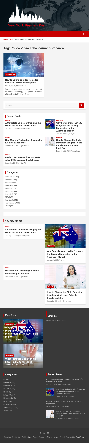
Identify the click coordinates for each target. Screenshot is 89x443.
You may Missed (13, 220)
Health (59, 137)
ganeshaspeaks (24, 128)
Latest (8, 120)
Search (81, 105)
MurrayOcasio (21, 86)
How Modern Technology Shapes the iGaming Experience (24, 141)
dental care (76, 151)
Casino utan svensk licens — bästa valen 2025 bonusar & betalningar (22, 158)
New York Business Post (27, 437)
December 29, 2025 (12, 146)
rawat (23, 365)
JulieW (23, 163)
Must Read (10, 315)
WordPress (80, 437)
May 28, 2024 (10, 86)
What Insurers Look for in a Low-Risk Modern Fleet (20, 360)
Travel (7, 206)
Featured (8, 183)
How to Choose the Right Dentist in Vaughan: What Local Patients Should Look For (69, 144)
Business (59, 120)
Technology (11, 74)
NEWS (7, 197)
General (8, 185)
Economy (8, 180)
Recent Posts (14, 116)
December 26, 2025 (63, 151)
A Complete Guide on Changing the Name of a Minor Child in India (23, 124)
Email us (52, 315)
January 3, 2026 (11, 128)
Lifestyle (8, 194)
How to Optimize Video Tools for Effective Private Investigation (21, 81)
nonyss (72, 134)
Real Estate (9, 200)
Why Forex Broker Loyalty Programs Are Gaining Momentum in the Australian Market (69, 127)
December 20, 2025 (12, 163)
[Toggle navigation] (6, 34)
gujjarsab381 (25, 146)
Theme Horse (52, 437)
